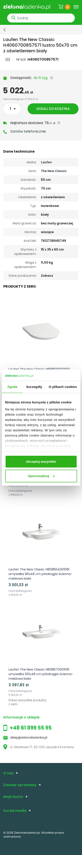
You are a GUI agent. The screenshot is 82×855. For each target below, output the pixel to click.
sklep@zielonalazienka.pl (28, 737)
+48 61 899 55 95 (31, 728)
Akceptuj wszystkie (41, 461)
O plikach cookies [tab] (63, 387)
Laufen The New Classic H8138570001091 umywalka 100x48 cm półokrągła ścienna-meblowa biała (41, 674)
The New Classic (54, 171)
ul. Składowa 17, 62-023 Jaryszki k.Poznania (38, 747)
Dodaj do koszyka (53, 108)
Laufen (46, 162)
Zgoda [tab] (12, 387)
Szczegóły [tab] (34, 387)
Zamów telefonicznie (28, 131)
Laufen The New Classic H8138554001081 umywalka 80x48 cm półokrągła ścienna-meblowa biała (40, 574)
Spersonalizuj (41, 476)
